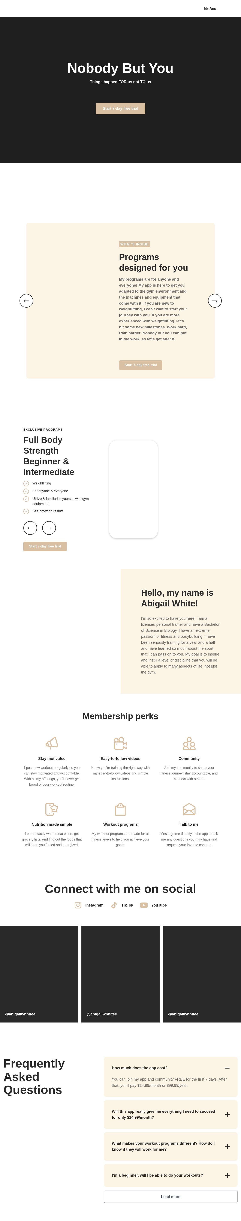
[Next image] (215, 300)
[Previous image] (26, 300)
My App (210, 8)
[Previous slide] (30, 527)
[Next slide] (49, 527)
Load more (171, 1197)
